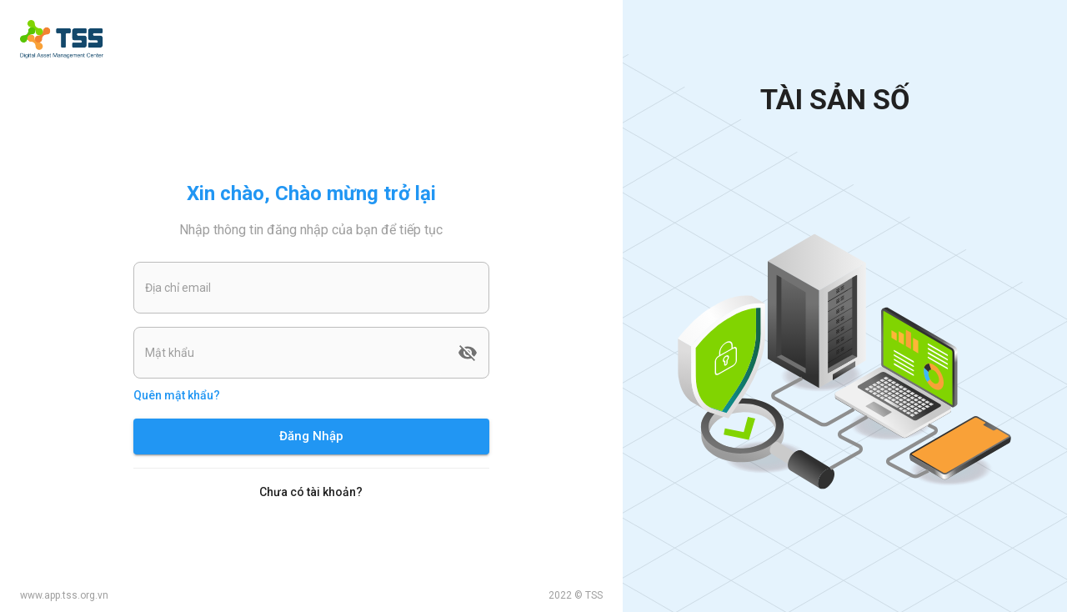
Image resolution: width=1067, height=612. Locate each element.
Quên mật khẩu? (176, 395)
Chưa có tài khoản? (311, 492)
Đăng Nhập (311, 436)
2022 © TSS (576, 595)
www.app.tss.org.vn (64, 595)
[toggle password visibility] (468, 353)
